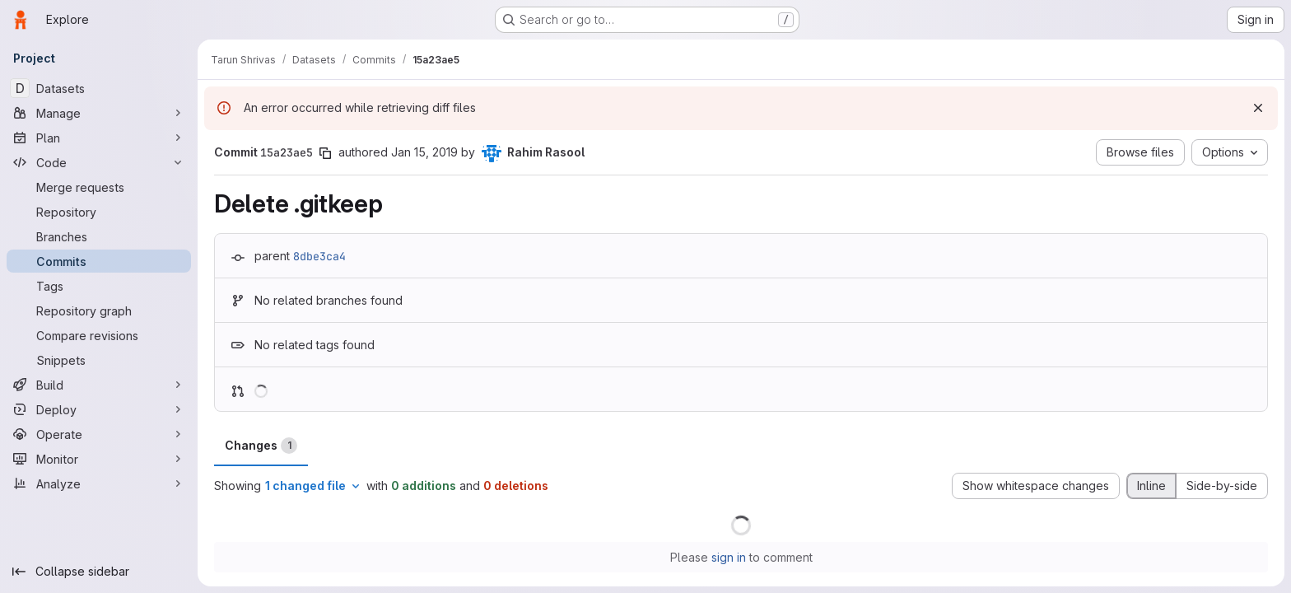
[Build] (99, 384)
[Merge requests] (99, 186)
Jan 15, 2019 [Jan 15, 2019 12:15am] (424, 152)
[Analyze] (99, 483)
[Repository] (99, 211)
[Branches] (99, 236)
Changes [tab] (261, 445)
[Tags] (99, 285)
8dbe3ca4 (319, 256)
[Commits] (99, 261)
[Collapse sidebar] (99, 571)
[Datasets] (99, 88)
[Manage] (99, 112)
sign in (728, 557)
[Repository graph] (99, 310)
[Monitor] (99, 458)
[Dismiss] (1258, 108)
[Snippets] (99, 359)
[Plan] (99, 137)
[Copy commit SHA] (325, 153)
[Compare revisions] (99, 335)
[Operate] (99, 434)
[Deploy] (99, 409)
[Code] (99, 162)
